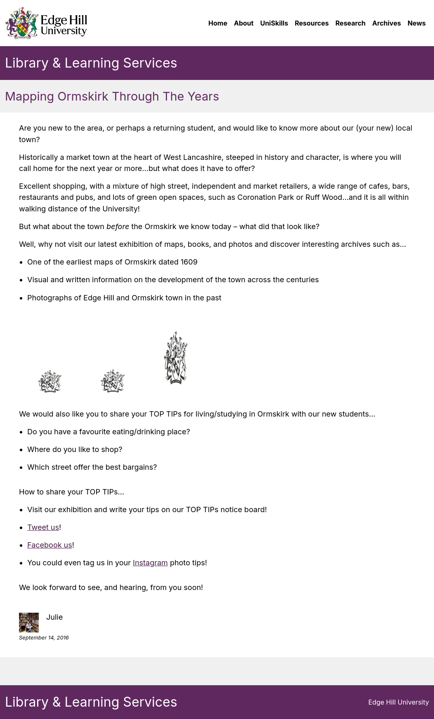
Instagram (150, 562)
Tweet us (43, 527)
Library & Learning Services (91, 63)
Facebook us (49, 545)
